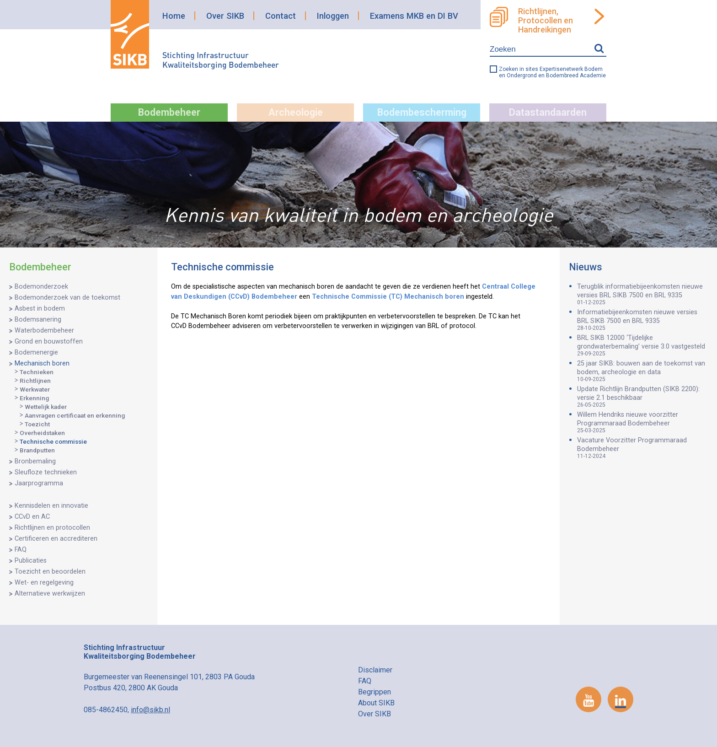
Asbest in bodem (40, 308)
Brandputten (37, 450)
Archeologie (295, 112)
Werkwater (35, 389)
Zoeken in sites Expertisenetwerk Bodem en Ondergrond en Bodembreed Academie (552, 72)
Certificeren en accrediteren (56, 539)
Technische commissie (53, 441)
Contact (280, 16)
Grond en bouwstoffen (49, 341)
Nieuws (585, 267)
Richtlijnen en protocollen (52, 528)
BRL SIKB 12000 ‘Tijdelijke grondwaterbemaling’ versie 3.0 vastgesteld (642, 345)
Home (173, 16)
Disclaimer (375, 670)
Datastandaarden (548, 112)
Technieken (37, 372)
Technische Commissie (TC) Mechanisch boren (388, 297)
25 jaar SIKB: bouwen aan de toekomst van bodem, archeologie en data (642, 371)
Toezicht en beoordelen (50, 571)
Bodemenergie (36, 352)
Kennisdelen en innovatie (51, 506)
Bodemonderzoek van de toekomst (67, 297)
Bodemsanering (38, 319)
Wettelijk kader (46, 406)
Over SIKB (225, 16)
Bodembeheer (169, 112)
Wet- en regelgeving (44, 582)
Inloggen (333, 16)
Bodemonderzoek (41, 286)
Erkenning (34, 398)
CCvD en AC (32, 517)
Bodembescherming (421, 112)
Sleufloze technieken (46, 472)
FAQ (21, 550)
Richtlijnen (35, 380)
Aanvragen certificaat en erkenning (75, 415)
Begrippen (374, 692)
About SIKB (376, 703)
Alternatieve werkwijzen (50, 593)
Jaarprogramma (39, 483)
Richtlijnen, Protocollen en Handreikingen (545, 20)
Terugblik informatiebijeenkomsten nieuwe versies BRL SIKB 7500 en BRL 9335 (642, 294)
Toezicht (37, 424)
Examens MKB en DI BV (414, 16)
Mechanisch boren (42, 363)
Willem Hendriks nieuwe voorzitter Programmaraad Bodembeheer (642, 422)
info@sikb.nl (150, 709)
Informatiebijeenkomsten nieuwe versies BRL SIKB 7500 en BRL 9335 (642, 319)
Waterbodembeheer (44, 330)
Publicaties (31, 560)
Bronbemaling (35, 461)
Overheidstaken (42, 432)
